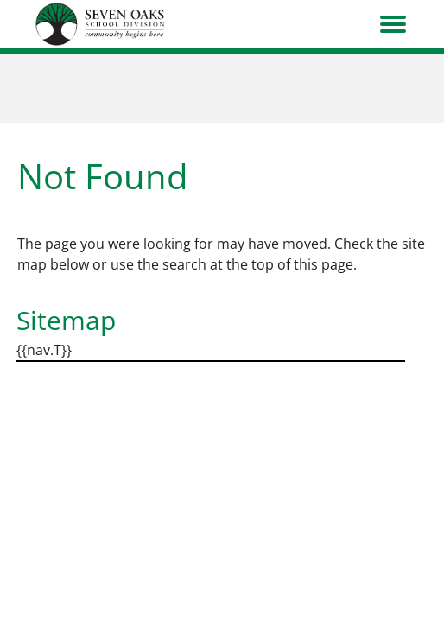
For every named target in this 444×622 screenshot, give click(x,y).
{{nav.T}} (44, 349)
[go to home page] (100, 24)
